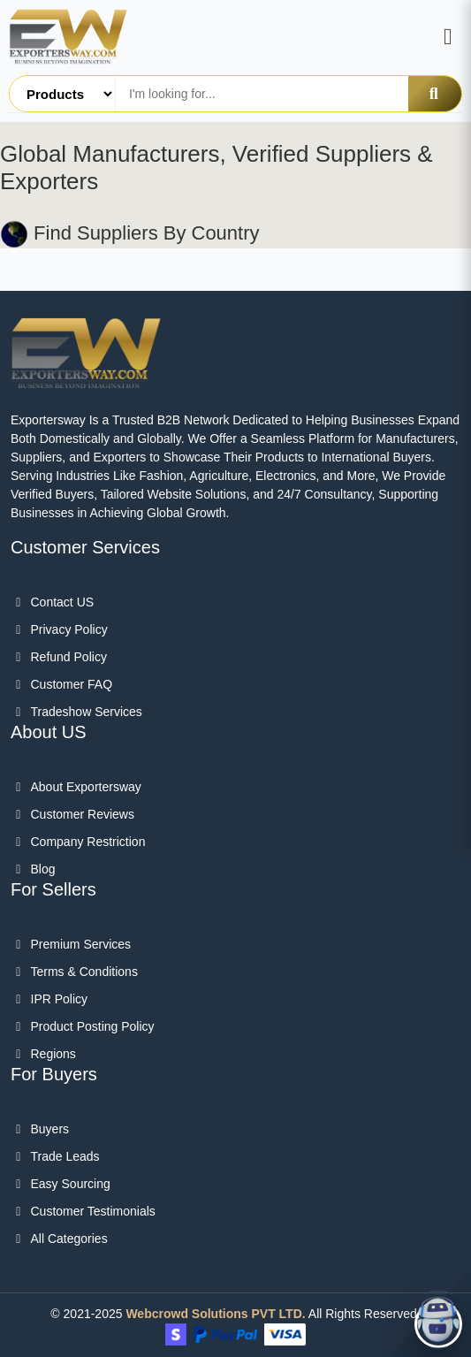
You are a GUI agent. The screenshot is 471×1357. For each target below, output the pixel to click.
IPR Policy (49, 999)
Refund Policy (59, 657)
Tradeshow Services (76, 712)
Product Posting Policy (83, 1026)
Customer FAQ (61, 684)
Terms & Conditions (74, 971)
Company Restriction (78, 842)
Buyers (40, 1129)
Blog (33, 869)
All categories (59, 1238)
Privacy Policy (59, 629)
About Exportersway (76, 787)
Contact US (52, 602)
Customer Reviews (72, 814)
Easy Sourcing (60, 1184)
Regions (43, 1054)
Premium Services (71, 944)
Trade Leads (55, 1156)
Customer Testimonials (83, 1211)
